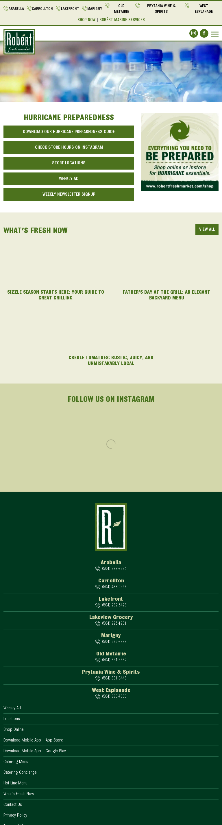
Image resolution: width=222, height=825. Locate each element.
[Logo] (19, 41)
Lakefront (70, 9)
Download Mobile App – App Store (33, 740)
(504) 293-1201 (114, 624)
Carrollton (42, 9)
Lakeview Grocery (111, 617)
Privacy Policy (15, 815)
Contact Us (12, 804)
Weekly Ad (12, 708)
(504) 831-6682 (114, 660)
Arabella (16, 9)
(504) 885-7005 (114, 697)
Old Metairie (121, 9)
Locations (11, 719)
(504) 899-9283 (114, 569)
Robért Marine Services (122, 20)
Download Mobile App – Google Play (34, 751)
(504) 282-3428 (114, 605)
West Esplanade (204, 9)
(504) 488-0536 (114, 587)
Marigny (94, 9)
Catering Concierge (20, 772)
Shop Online (13, 729)
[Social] (193, 33)
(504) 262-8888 (114, 642)
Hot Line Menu (15, 783)
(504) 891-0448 (114, 678)
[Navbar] (215, 34)
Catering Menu (15, 761)
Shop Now (86, 20)
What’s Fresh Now (18, 794)
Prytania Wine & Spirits (161, 9)
